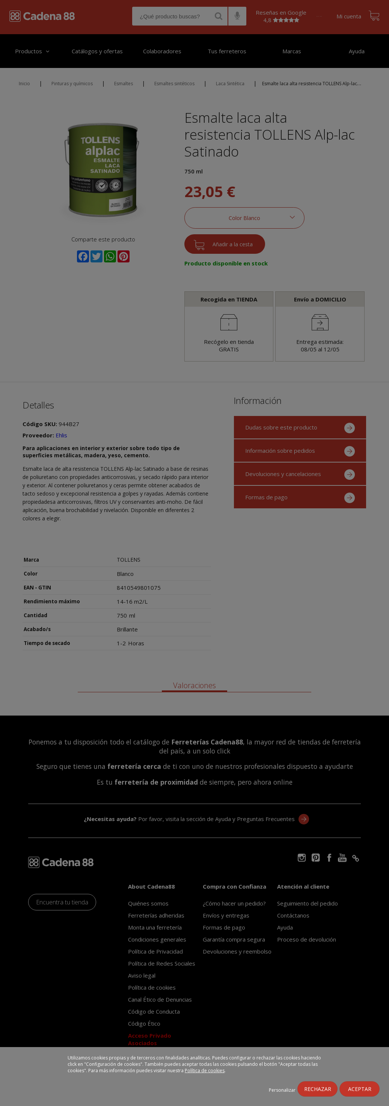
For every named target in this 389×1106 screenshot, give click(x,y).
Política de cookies (205, 1070)
